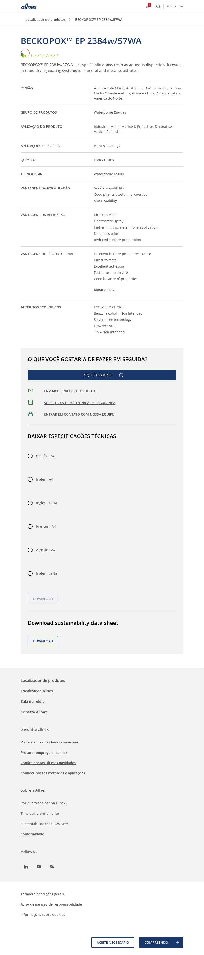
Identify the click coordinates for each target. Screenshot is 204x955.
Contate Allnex (34, 712)
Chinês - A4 (45, 456)
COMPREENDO (162, 942)
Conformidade (32, 834)
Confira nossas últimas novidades (48, 762)
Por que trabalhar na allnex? (44, 803)
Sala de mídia (33, 701)
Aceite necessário (113, 942)
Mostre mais (104, 289)
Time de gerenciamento (40, 813)
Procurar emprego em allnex (44, 752)
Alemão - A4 (45, 550)
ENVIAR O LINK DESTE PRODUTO (70, 391)
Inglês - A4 (44, 479)
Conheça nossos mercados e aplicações (53, 773)
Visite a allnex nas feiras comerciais (50, 742)
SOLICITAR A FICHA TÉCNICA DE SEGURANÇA (79, 403)
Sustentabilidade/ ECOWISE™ (44, 823)
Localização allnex (37, 691)
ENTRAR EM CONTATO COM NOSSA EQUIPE (79, 414)
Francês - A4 (46, 526)
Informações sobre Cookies (43, 914)
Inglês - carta (46, 503)
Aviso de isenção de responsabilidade (51, 904)
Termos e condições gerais (42, 894)
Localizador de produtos (45, 19)
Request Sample (103, 375)
